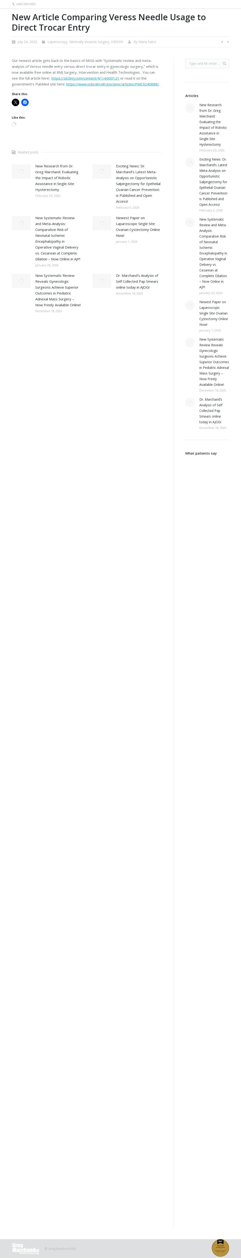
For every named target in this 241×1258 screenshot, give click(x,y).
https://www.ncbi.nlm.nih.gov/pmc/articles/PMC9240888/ (112, 84)
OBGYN (117, 42)
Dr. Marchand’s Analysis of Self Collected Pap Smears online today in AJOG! (137, 281)
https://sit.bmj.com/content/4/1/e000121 (85, 78)
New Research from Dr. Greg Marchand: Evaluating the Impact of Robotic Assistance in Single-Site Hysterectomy (56, 178)
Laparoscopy (57, 42)
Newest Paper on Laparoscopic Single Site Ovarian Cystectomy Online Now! (138, 226)
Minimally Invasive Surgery (89, 42)
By (144, 42)
